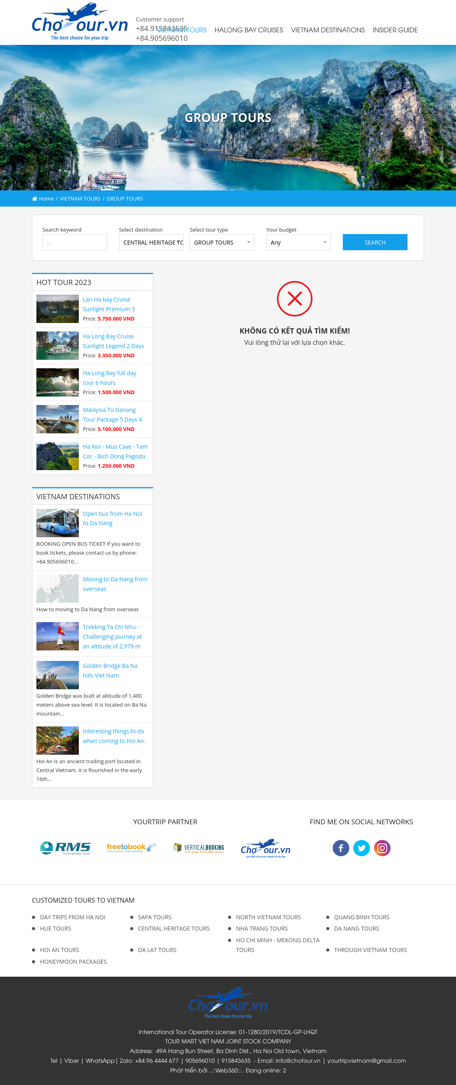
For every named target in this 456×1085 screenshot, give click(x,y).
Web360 (226, 1070)
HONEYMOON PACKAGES (73, 961)
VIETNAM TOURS (182, 29)
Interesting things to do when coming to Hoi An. (114, 736)
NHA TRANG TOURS (262, 928)
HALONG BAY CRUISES (249, 29)
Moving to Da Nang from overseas (115, 584)
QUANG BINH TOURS (362, 917)
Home (43, 198)
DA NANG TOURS (357, 928)
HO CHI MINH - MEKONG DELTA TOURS (278, 945)
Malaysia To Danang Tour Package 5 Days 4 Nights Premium (112, 419)
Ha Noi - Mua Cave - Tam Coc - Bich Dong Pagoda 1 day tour (115, 456)
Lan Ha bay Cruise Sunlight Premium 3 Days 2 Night (109, 309)
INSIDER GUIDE (395, 29)
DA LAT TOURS (157, 950)
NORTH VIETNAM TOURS (268, 917)
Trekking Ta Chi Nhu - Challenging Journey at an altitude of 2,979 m (112, 636)
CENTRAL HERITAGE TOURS (174, 928)
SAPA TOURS (155, 917)
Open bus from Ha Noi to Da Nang (112, 518)
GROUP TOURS (124, 198)
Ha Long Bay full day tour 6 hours (109, 377)
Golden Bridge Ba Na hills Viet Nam (110, 670)
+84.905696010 (162, 38)
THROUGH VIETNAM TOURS (370, 950)
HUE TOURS (55, 928)
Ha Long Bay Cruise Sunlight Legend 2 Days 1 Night (113, 345)
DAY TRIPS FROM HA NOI (73, 917)
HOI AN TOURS (59, 950)
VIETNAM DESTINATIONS (328, 29)
